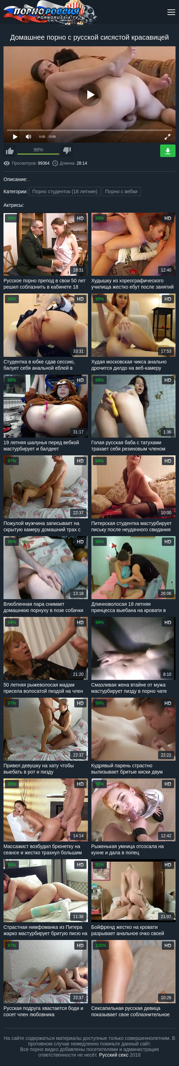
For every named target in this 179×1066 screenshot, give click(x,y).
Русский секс (113, 1055)
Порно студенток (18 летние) (64, 191)
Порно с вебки (121, 191)
